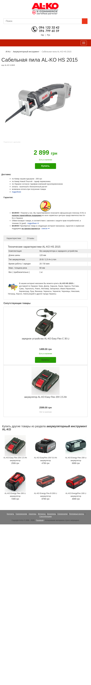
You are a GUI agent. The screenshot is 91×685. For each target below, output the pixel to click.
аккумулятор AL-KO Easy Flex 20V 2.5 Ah (45, 397)
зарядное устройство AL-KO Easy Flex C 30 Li (45, 338)
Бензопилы (51, 514)
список (46, 228)
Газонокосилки (21, 514)
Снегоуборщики (45, 516)
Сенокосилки (62, 514)
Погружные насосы (76, 514)
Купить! (45, 360)
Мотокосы (42, 514)
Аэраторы (32, 514)
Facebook (40, 520)
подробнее (16, 192)
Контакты (10, 514)
